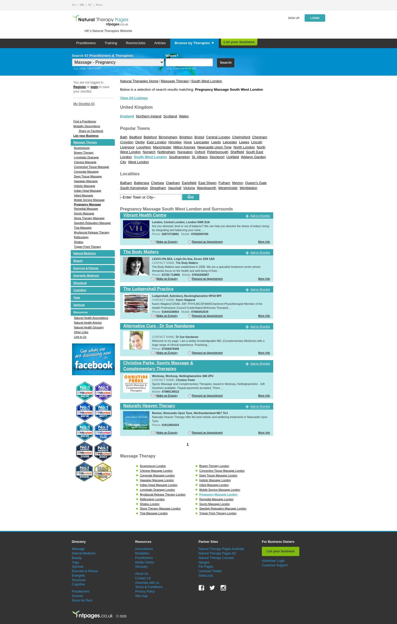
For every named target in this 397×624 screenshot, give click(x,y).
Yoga (76, 297)
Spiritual (79, 304)
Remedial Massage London (216, 499)
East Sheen (207, 183)
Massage (78, 549)
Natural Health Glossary (89, 327)
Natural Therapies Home (139, 81)
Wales (184, 116)
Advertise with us (147, 583)
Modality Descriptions (86, 126)
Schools (77, 596)
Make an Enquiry (167, 241)
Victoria (189, 188)
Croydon (126, 142)
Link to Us (80, 336)
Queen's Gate (256, 183)
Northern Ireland (148, 116)
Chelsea (157, 183)
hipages (204, 562)
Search (225, 63)
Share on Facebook (91, 130)
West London (138, 162)
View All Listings (134, 98)
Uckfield (232, 157)
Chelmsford (241, 137)
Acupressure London (153, 465)
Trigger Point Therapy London (218, 513)
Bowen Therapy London (214, 465)
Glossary (141, 566)
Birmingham (168, 137)
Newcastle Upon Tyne (214, 147)
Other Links (81, 332)
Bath (123, 137)
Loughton (143, 147)
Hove (188, 142)
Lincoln (256, 142)
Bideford (150, 137)
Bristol (199, 137)
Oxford (200, 152)
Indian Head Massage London (158, 485)
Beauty (78, 260)
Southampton (179, 157)
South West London (206, 81)
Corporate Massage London (157, 475)
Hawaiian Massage (86, 181)
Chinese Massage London (156, 470)
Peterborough (217, 152)
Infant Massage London (214, 485)
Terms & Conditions (149, 587)
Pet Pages (206, 566)
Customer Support (274, 565)
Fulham (224, 183)
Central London (218, 137)
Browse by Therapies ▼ (194, 43)
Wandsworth (206, 188)
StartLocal (206, 575)
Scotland (170, 116)
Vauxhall (174, 188)
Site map (141, 596)
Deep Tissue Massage (88, 176)
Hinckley (175, 142)
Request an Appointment (207, 241)
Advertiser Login (273, 561)
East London (157, 142)
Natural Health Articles (88, 322)
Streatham (158, 188)
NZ (90, 4)
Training (111, 43)
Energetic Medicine (86, 275)
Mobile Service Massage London (219, 489)
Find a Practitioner (84, 121)
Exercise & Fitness (85, 268)
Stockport (217, 157)
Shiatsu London (149, 504)
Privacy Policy (145, 591)
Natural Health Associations (91, 317)
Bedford (135, 137)
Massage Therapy (85, 142)
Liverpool (127, 147)
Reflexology (81, 237)
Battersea (141, 183)
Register (79, 87)
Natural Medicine (84, 253)
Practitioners (86, 43)
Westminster (228, 188)
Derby (140, 142)
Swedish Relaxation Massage (92, 222)
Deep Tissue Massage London (218, 475)
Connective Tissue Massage (91, 166)
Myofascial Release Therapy (91, 232)
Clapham (173, 183)
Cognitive (79, 290)
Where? (172, 56)
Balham (126, 183)
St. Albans (200, 157)
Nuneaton (185, 152)
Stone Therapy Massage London (160, 508)
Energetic (78, 575)
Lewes (244, 142)
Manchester (162, 147)
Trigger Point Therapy (87, 246)
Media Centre (144, 562)
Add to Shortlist (260, 215)
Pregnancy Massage (87, 204)
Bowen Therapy (83, 152)
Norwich (149, 152)
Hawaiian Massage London (157, 480)
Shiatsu (78, 242)
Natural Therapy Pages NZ (217, 553)
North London (244, 147)
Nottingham (166, 152)
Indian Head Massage (87, 190)
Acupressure (82, 147)
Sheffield (237, 152)
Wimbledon (248, 188)
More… (100, 4)
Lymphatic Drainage (86, 157)
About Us (141, 574)
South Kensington (134, 188)
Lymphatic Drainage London (157, 489)
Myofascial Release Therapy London (163, 494)
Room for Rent (82, 600)
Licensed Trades (210, 571)
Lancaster (201, 142)
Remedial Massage (86, 208)
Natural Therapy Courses (216, 558)
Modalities (142, 553)
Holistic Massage (84, 185)
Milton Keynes (184, 147)
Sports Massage (84, 213)
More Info (264, 241)
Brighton (186, 137)
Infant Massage (83, 195)
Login (314, 18)
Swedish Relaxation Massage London (222, 508)
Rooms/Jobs (135, 43)
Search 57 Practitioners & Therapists (102, 56)
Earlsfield (189, 183)
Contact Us (143, 578)
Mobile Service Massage (89, 199)
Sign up (294, 18)
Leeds (216, 142)
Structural (80, 283)
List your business (239, 42)
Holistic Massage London (215, 480)
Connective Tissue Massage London (222, 470)
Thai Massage (83, 227)
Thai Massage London (154, 513)
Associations (144, 549)
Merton (237, 183)
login (94, 87)
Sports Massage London (214, 504)
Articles (160, 43)
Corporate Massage (86, 171)
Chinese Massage (85, 162)
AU (74, 4)
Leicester (230, 142)
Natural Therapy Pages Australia (221, 549)
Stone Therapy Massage (89, 218)
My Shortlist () (84, 104)
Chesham (259, 137)
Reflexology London (152, 499)
